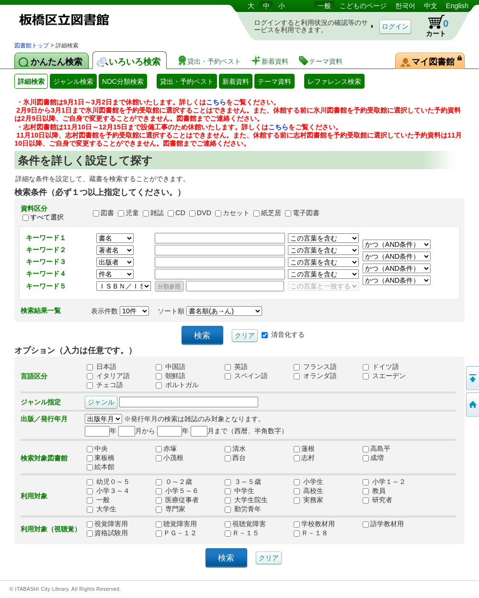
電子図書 (306, 213)
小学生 (308, 482)
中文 (430, 6)
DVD (204, 213)
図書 (107, 213)
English (457, 6)
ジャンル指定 (41, 402)
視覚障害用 (107, 524)
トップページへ (472, 404)
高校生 (308, 491)
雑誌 (157, 213)
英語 (236, 367)
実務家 (308, 500)
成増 (376, 458)
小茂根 (169, 458)
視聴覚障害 (245, 524)
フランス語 (315, 367)
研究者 (377, 500)
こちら (216, 102)
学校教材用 (314, 524)
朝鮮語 (170, 376)
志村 (307, 458)
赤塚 (169, 449)
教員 (374, 491)
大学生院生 (246, 500)
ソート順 (210, 311)
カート (432, 25)
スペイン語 (246, 376)
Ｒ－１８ (311, 533)
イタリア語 (108, 376)
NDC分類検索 (123, 81)
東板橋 (100, 458)
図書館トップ (31, 45)
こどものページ (363, 6)
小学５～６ (177, 491)
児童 (132, 213)
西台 (238, 458)
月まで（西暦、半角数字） (239, 431)
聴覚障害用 (176, 524)
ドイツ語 (381, 367)
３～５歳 (243, 482)
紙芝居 (271, 213)
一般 (324, 6)
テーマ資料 (274, 81)
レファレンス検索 (334, 81)
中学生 (239, 491)
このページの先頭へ (472, 378)
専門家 (170, 509)
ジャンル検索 (73, 81)
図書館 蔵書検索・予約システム (115, 20)
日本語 (101, 367)
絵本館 (100, 467)
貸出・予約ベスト (187, 81)
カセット (236, 213)
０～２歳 (174, 482)
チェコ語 (105, 385)
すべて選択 (47, 217)
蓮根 (307, 449)
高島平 (376, 449)
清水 (238, 449)
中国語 (170, 367)
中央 (100, 449)
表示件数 (120, 311)
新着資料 (235, 81)
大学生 (101, 509)
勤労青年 (243, 509)
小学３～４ (108, 491)
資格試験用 (107, 533)
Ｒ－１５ (242, 533)
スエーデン (384, 376)
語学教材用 (383, 524)
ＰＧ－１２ (176, 533)
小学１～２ (384, 482)
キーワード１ (46, 238)
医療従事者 (177, 500)
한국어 (405, 6)
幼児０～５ (108, 482)
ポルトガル (177, 385)
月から (136, 431)
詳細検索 (31, 81)
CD (180, 213)
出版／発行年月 (44, 419)
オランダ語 (315, 376)
